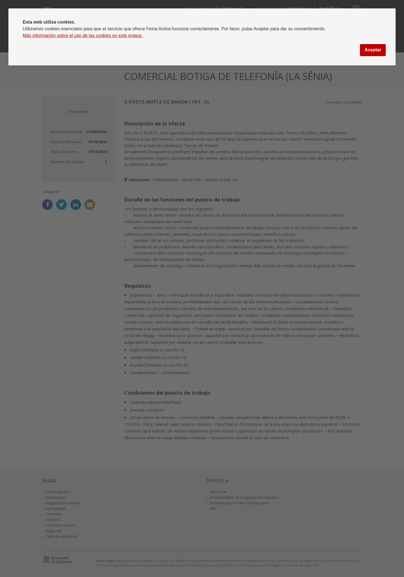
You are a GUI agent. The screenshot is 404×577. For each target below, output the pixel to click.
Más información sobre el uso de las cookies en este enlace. (83, 35)
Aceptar (372, 49)
